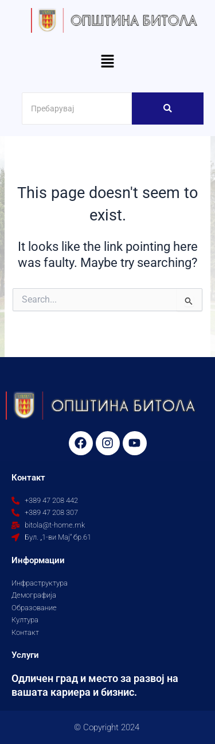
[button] (107, 62)
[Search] (77, 108)
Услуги (25, 655)
